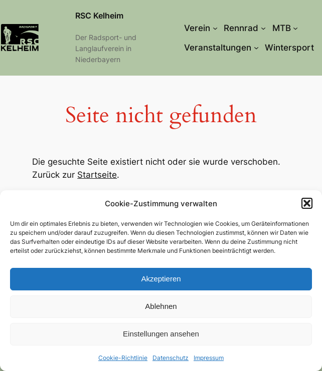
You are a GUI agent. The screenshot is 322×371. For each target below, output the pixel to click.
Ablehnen (161, 306)
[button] (307, 203)
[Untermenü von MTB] (295, 28)
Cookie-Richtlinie (122, 357)
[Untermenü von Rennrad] (263, 28)
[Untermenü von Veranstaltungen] (256, 47)
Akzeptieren (161, 278)
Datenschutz (170, 357)
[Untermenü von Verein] (215, 28)
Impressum (209, 357)
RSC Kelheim (99, 16)
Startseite (97, 175)
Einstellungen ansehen (161, 333)
